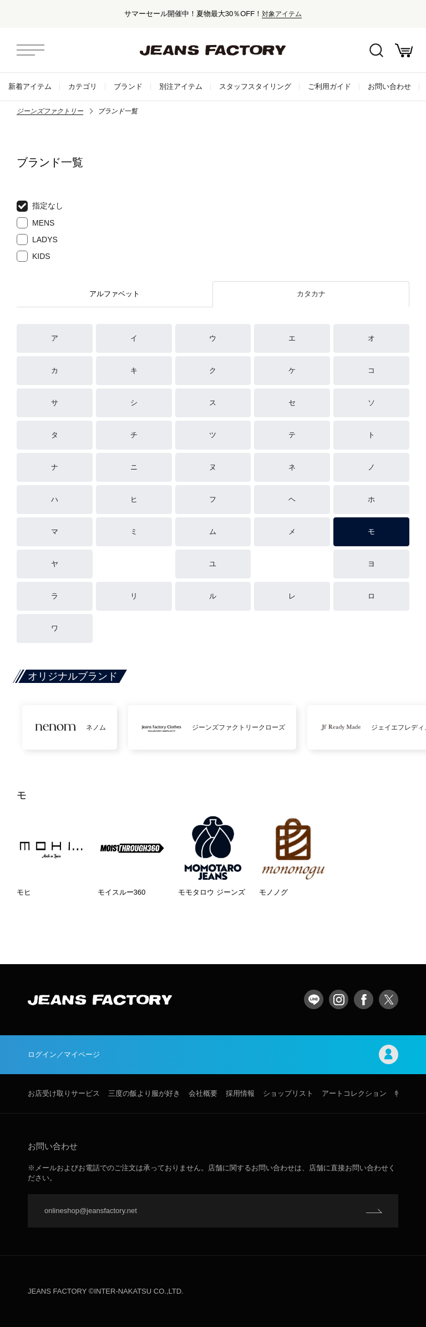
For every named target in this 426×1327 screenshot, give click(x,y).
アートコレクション (354, 1093)
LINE (313, 999)
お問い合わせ (389, 86)
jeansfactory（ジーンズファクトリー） (213, 50)
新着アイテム (30, 86)
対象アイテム (282, 13)
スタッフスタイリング (255, 86)
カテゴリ (82, 86)
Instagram (338, 999)
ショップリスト (288, 1093)
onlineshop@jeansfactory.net (90, 1210)
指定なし (40, 206)
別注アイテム (180, 86)
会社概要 (203, 1093)
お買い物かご (404, 50)
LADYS (37, 239)
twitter (388, 999)
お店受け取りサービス (64, 1093)
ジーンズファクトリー (50, 111)
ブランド (128, 86)
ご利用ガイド (329, 86)
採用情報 (240, 1093)
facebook (363, 999)
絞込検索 (376, 50)
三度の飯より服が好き (144, 1093)
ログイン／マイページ (213, 1054)
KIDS (33, 256)
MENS (35, 222)
